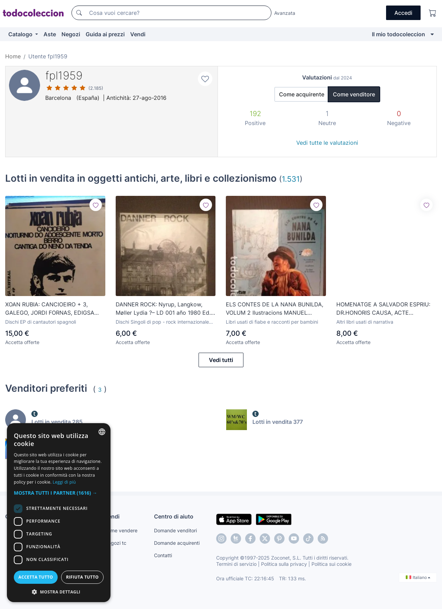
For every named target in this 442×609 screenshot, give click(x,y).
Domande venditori (175, 530)
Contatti (163, 555)
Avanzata (284, 13)
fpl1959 (64, 75)
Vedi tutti (221, 359)
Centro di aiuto (173, 516)
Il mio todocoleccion (398, 34)
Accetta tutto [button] (35, 577)
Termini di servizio (236, 564)
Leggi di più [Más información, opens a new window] (64, 482)
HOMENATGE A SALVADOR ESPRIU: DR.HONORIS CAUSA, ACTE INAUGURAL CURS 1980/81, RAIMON (384, 309)
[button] (59, 492)
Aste (50, 34)
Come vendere (120, 530)
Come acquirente (301, 94)
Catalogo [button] (21, 34)
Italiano (418, 577)
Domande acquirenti (177, 543)
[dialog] (58, 512)
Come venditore (354, 94)
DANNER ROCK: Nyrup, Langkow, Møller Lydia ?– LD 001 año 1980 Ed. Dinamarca (163, 309)
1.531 (291, 178)
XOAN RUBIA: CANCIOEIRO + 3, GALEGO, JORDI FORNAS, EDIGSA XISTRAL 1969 (49, 309)
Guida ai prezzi (105, 34)
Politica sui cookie (331, 564)
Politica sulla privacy (284, 564)
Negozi (70, 34)
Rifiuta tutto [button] (82, 577)
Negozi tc (115, 543)
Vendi (137, 34)
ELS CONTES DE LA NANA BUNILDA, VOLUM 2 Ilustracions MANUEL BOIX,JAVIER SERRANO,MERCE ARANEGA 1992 (274, 309)
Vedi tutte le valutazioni (327, 142)
